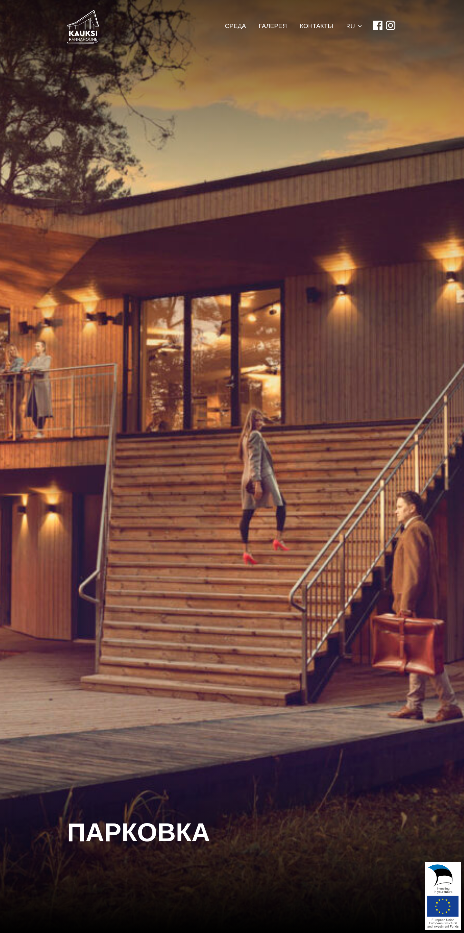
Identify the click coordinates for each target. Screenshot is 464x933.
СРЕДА (235, 27)
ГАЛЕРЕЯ (273, 27)
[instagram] (390, 26)
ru (354, 26)
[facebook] (377, 26)
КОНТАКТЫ (316, 27)
